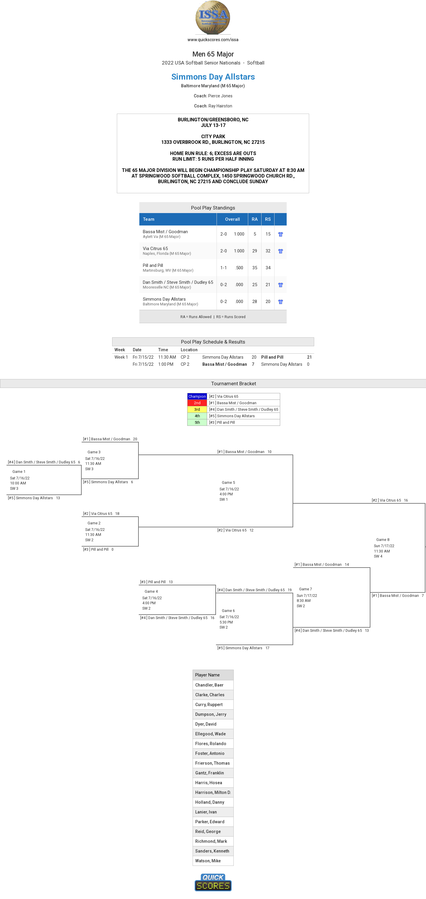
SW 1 (224, 499)
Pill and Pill (272, 357)
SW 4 (378, 556)
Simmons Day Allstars (178, 301)
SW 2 (89, 540)
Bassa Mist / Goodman (178, 234)
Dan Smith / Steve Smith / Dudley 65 (178, 284)
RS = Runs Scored (231, 317)
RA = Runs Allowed (196, 317)
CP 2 (185, 357)
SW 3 (89, 469)
